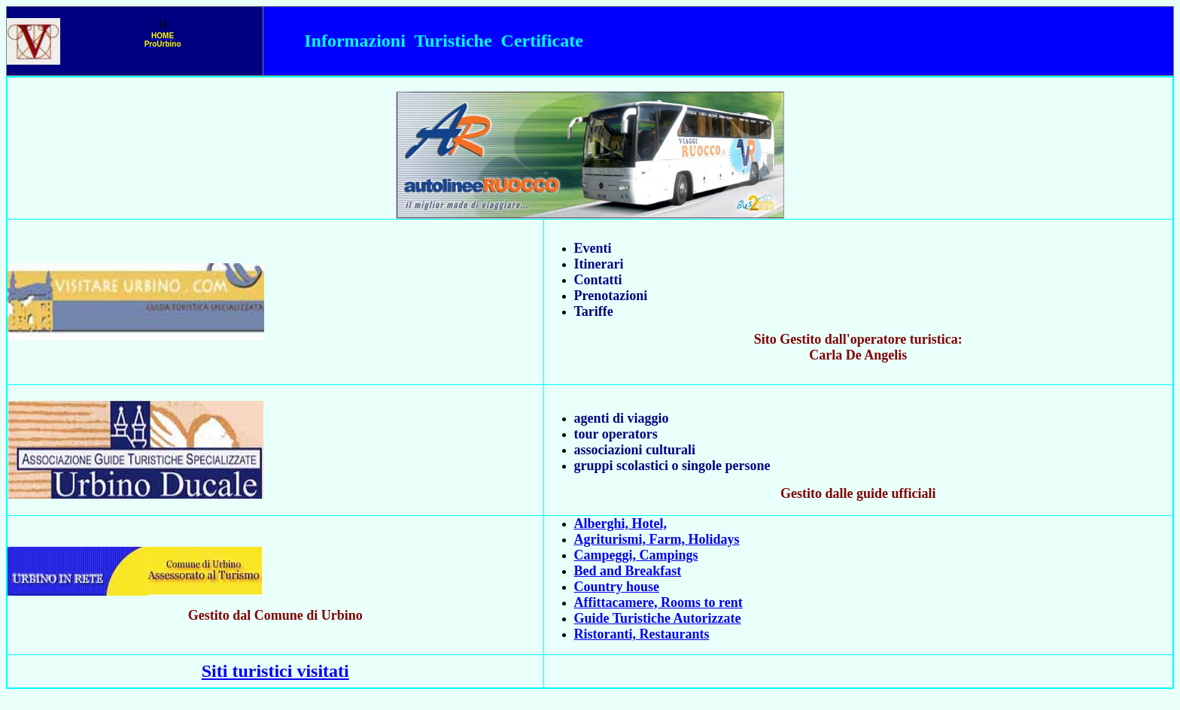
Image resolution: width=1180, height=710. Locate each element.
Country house (617, 586)
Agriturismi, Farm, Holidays (657, 539)
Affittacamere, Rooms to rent (658, 602)
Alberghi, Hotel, (621, 523)
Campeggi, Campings (636, 555)
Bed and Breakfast (628, 570)
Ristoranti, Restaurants (642, 634)
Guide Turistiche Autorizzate (657, 618)
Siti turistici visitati (275, 671)
